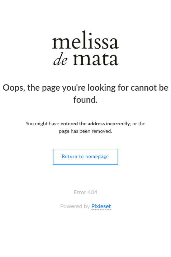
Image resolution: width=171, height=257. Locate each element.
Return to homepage (85, 156)
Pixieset (101, 205)
